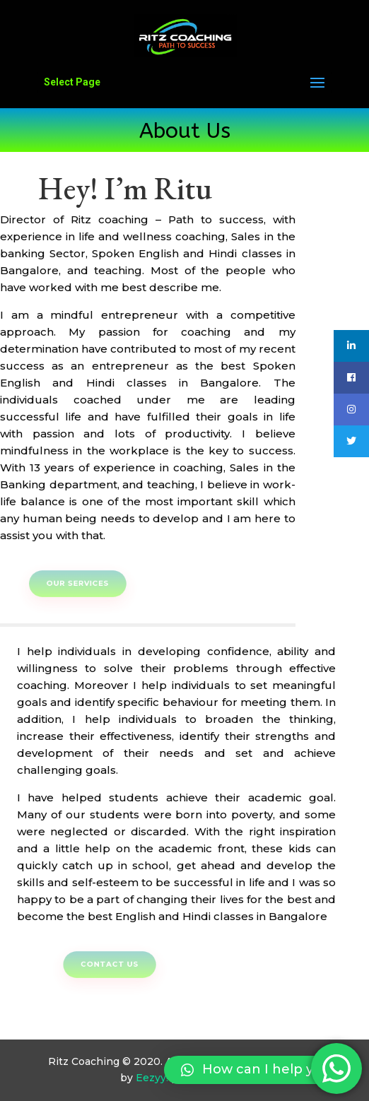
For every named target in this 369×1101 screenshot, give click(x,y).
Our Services (89, 583)
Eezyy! (152, 1077)
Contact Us (122, 964)
